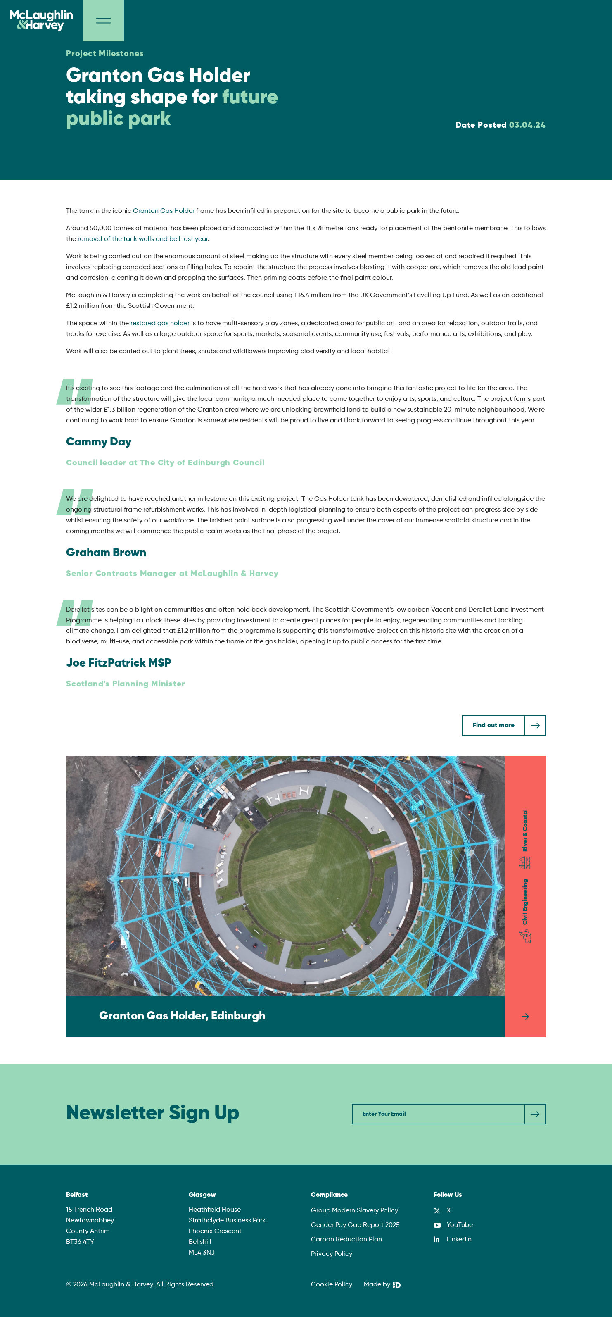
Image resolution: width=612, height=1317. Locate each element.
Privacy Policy (331, 1254)
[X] (442, 1211)
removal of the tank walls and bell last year (143, 239)
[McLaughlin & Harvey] (41, 20)
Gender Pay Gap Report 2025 (355, 1225)
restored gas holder (160, 323)
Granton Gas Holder (164, 211)
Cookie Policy (331, 1284)
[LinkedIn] (453, 1240)
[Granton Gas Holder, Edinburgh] (306, 896)
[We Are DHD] (382, 1285)
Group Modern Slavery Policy (354, 1210)
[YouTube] (453, 1225)
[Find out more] (504, 725)
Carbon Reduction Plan (346, 1239)
